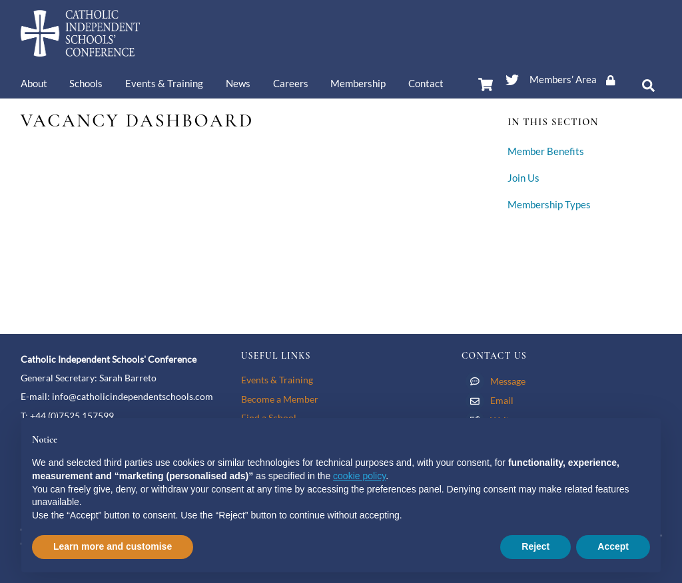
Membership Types (549, 204)
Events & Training (164, 83)
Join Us (523, 178)
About (34, 83)
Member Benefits (546, 151)
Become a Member (279, 399)
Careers (290, 83)
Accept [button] (613, 546)
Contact (426, 83)
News (238, 83)
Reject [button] (535, 546)
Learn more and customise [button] (112, 546)
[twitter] (512, 77)
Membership (358, 83)
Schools (86, 83)
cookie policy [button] (359, 476)
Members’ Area (576, 79)
